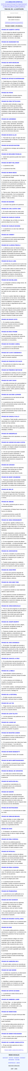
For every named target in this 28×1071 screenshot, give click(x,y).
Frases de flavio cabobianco (11, 352)
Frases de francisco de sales (11, 361)
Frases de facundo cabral (10, 344)
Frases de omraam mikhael (10, 816)
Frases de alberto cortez (10, 29)
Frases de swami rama (9, 1011)
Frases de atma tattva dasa (10, 101)
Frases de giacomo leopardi (11, 394)
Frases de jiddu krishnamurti (11, 520)
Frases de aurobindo (8, 119)
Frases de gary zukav (8, 380)
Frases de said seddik (8, 970)
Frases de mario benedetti (10, 751)
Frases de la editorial (9, 694)
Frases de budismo (7, 201)
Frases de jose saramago (10, 642)
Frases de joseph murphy (10, 622)
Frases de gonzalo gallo (10, 416)
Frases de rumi (6, 927)
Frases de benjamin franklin (11, 154)
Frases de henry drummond (10, 477)
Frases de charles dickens (10, 226)
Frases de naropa (7, 792)
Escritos (20, 22)
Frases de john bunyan (9, 551)
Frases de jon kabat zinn (10, 582)
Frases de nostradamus (9, 807)
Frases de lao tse (7, 703)
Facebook (16, 1057)
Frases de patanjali (8, 851)
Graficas (14, 22)
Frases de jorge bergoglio (10, 606)
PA (2, 4)
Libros (18, 1062)
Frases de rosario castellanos (12, 918)
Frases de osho (6, 828)
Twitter (11, 1057)
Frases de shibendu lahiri (10, 999)
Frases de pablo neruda (9, 839)
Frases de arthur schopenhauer (12, 78)
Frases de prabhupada (9, 891)
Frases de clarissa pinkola (10, 245)
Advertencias (11, 1062)
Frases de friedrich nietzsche (11, 370)
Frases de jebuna (7, 501)
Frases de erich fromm (9, 331)
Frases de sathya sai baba (10, 990)
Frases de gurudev (8, 465)
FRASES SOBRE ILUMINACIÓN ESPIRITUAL (14, 1050)
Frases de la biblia (8, 670)
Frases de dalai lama (8, 261)
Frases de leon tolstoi (9, 713)
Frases (14, 4)
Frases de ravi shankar (9, 899)
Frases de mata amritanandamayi (12, 760)
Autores (19, 4)
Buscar (24, 4)
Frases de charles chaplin (10, 217)
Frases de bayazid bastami (10, 145)
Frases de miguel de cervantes (12, 771)
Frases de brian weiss (9, 172)
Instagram (11, 1059)
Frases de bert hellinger (10, 162)
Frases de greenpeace (9, 433)
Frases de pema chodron (10, 867)
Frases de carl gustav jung (11, 208)
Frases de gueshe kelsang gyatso (13, 442)
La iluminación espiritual (14, 2)
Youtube (17, 1059)
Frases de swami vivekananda (11, 1033)
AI (4, 4)
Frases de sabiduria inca (10, 961)
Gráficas (22, 6)
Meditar (13, 6)
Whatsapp (5, 1057)
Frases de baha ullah (8, 135)
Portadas (8, 22)
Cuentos (8, 4)
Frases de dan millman (9, 280)
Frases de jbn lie (7, 489)
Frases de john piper (8, 570)
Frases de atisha (7, 92)
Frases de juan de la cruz (10, 658)
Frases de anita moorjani (10, 62)
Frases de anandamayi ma (10, 42)
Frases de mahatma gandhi (10, 732)
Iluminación (6, 6)
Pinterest (22, 1057)
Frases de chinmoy (7, 234)
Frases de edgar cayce (9, 319)
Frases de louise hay (8, 722)
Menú (17, 6)
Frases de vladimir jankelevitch (12, 1042)
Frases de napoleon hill (9, 781)
